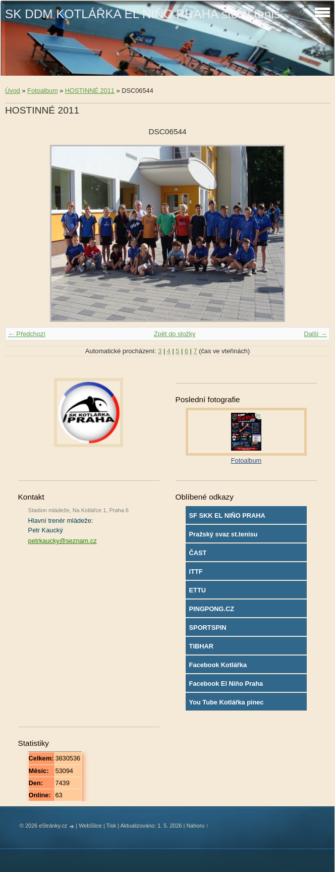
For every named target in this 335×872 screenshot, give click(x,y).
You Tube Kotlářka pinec (226, 702)
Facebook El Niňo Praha (226, 683)
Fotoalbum (42, 90)
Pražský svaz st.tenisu (223, 534)
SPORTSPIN (208, 627)
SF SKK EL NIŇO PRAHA (227, 515)
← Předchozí (26, 334)
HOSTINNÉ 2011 (90, 90)
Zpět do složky (175, 334)
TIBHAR (201, 646)
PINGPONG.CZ (212, 609)
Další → (315, 334)
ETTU (197, 590)
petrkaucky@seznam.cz (62, 540)
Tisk (111, 826)
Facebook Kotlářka (218, 665)
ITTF (196, 571)
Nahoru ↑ (197, 826)
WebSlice (90, 826)
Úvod (12, 90)
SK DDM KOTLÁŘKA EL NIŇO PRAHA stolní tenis (142, 14)
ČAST (198, 553)
